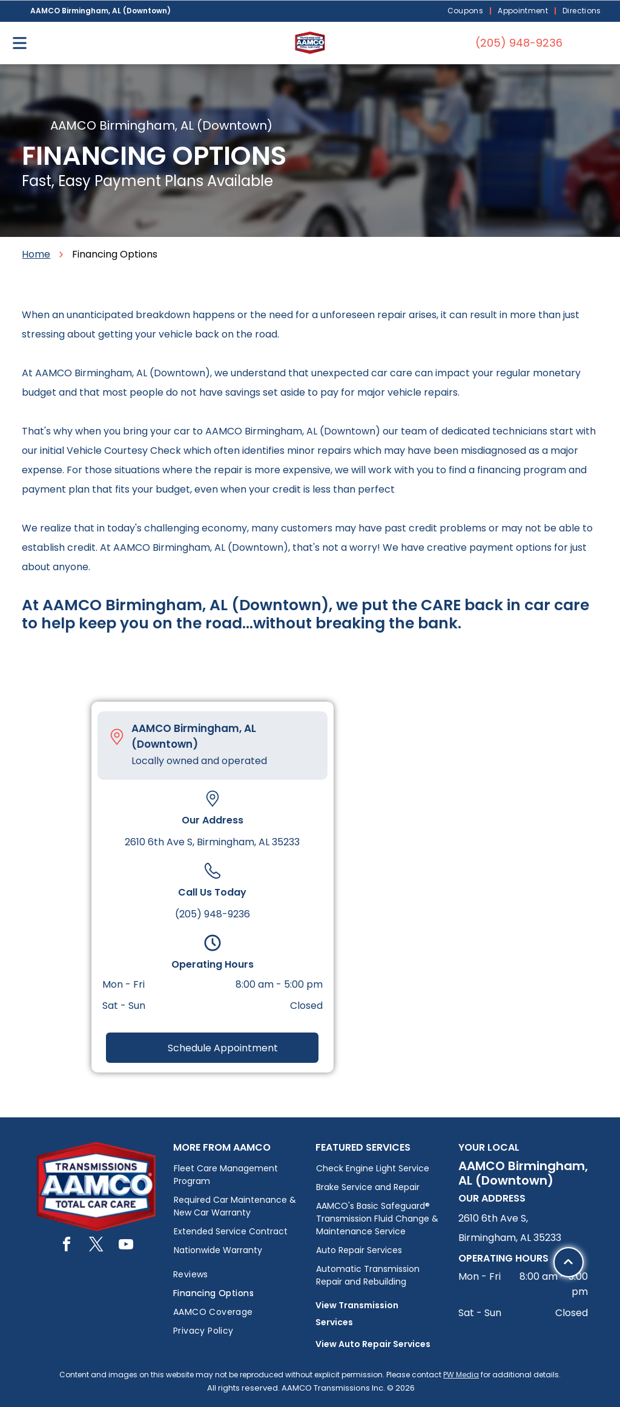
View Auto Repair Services (372, 1344)
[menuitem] (466, 11)
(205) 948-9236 (212, 914)
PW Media (461, 1374)
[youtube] (126, 1246)
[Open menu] (19, 43)
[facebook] (66, 1246)
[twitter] (96, 1246)
